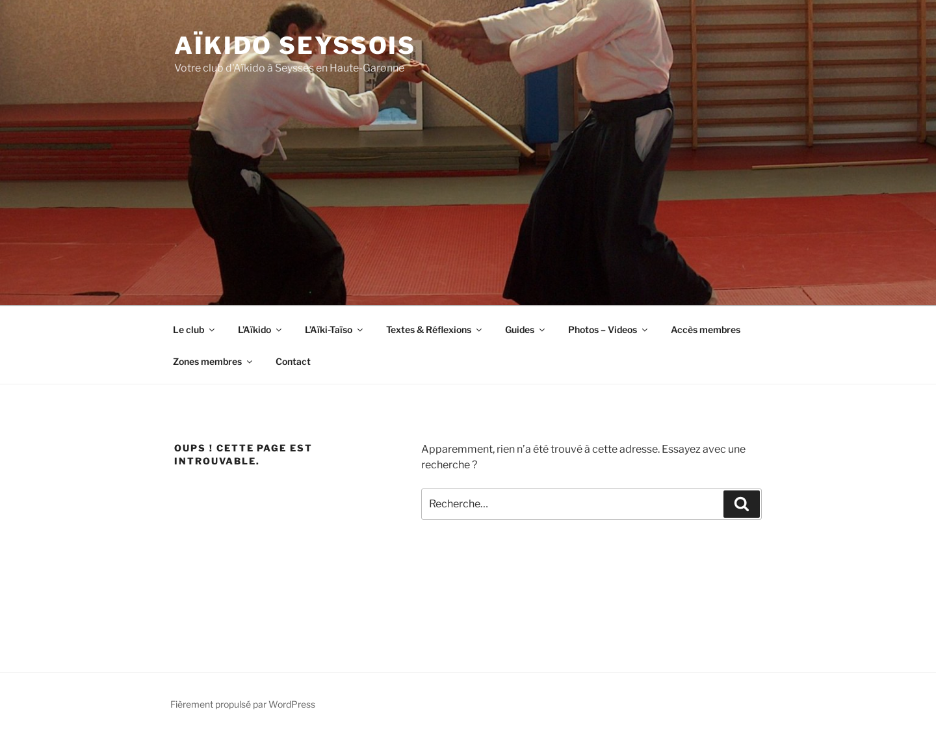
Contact (293, 361)
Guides (526, 329)
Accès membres (705, 329)
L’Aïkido (260, 329)
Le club (194, 329)
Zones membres (213, 361)
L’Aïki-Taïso (335, 329)
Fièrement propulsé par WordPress (242, 704)
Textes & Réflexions (435, 329)
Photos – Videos (608, 329)
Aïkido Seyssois (295, 45)
